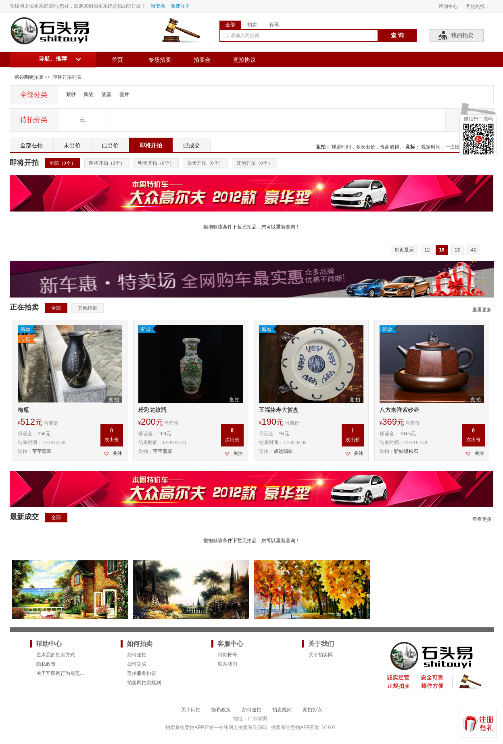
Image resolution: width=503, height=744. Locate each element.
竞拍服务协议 (141, 673)
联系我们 (227, 664)
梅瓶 (23, 410)
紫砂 (71, 94)
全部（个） (62, 163)
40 (473, 250)
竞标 (410, 147)
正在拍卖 (24, 307)
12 (427, 250)
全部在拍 (31, 146)
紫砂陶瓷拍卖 (29, 77)
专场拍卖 (159, 60)
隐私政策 (46, 664)
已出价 (110, 146)
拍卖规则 (282, 710)
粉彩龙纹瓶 (152, 410)
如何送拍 (136, 655)
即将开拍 (151, 146)
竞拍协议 (244, 60)
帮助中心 (448, 6)
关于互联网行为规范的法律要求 (70, 673)
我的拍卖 (462, 35)
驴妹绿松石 (406, 451)
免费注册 (180, 6)
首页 (117, 60)
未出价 (72, 146)
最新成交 (24, 517)
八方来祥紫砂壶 (399, 410)
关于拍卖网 (321, 655)
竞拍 (321, 147)
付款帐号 (227, 655)
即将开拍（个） (107, 163)
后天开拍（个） (205, 163)
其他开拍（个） (254, 163)
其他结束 (87, 308)
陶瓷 (89, 94)
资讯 (274, 24)
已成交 (191, 146)
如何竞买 (136, 664)
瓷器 (106, 94)
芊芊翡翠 (42, 451)
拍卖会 (202, 60)
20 (457, 250)
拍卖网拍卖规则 (144, 682)
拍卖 (252, 24)
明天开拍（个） (156, 163)
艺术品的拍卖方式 (55, 655)
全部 (230, 24)
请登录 (158, 6)
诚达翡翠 (283, 451)
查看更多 (482, 309)
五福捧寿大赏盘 (278, 410)
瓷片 (124, 94)
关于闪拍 (190, 710)
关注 (117, 453)
